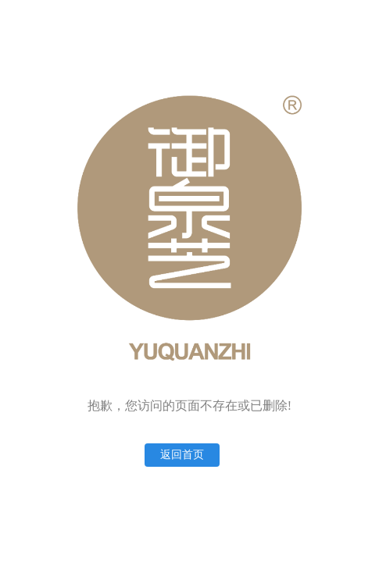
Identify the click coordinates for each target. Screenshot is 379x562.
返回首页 (182, 455)
